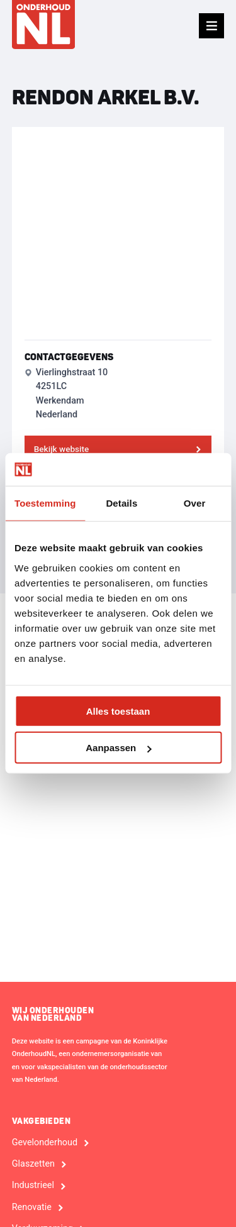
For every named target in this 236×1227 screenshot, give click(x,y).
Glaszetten (33, 1164)
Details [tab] (121, 503)
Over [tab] (195, 503)
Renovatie (32, 1207)
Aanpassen (118, 747)
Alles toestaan (118, 711)
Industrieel (33, 1185)
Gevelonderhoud (44, 1142)
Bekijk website (61, 449)
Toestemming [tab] (45, 503)
